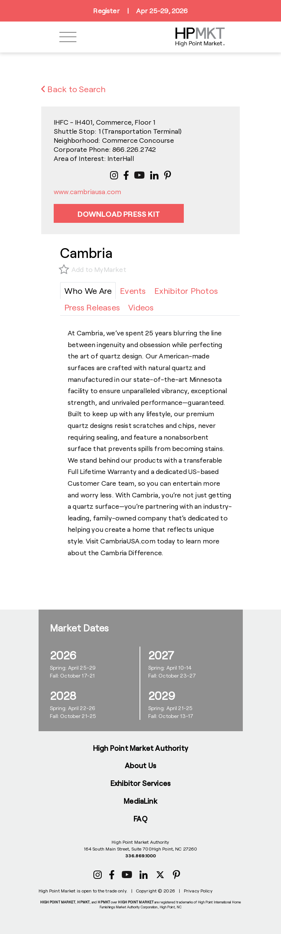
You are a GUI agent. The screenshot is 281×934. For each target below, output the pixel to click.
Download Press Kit (119, 213)
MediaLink (140, 801)
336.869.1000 (140, 855)
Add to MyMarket (98, 269)
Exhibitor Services (140, 783)
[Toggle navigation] (67, 37)
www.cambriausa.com (87, 191)
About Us (141, 765)
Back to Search (73, 89)
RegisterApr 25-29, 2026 (140, 11)
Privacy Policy (198, 890)
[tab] (88, 290)
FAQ (140, 818)
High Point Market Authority (140, 748)
